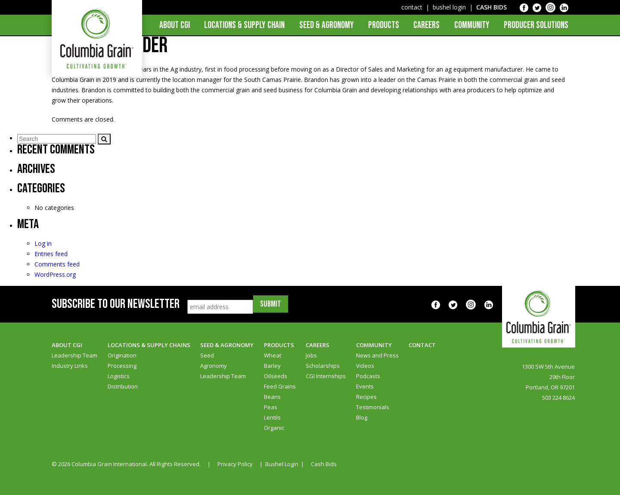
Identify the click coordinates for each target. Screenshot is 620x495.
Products (383, 25)
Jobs (311, 355)
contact (411, 7)
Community (472, 25)
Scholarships (323, 366)
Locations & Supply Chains (149, 345)
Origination (122, 355)
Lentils (272, 417)
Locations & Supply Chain (244, 25)
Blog (361, 417)
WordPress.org (55, 274)
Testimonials (372, 407)
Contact (422, 345)
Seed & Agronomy (326, 25)
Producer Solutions (536, 25)
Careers (426, 25)
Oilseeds (275, 376)
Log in (43, 243)
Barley (272, 366)
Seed (207, 355)
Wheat (272, 355)
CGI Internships (326, 376)
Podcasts (368, 376)
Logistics (119, 376)
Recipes (366, 397)
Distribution (123, 386)
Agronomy (213, 366)
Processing (122, 366)
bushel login (449, 7)
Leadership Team (74, 355)
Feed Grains (280, 386)
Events (365, 386)
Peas (270, 407)
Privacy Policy (235, 464)
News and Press (377, 355)
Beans (272, 397)
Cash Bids (324, 464)
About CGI (174, 25)
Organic (274, 428)
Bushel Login (281, 464)
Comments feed (57, 264)
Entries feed (51, 254)
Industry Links (70, 366)
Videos (365, 366)
